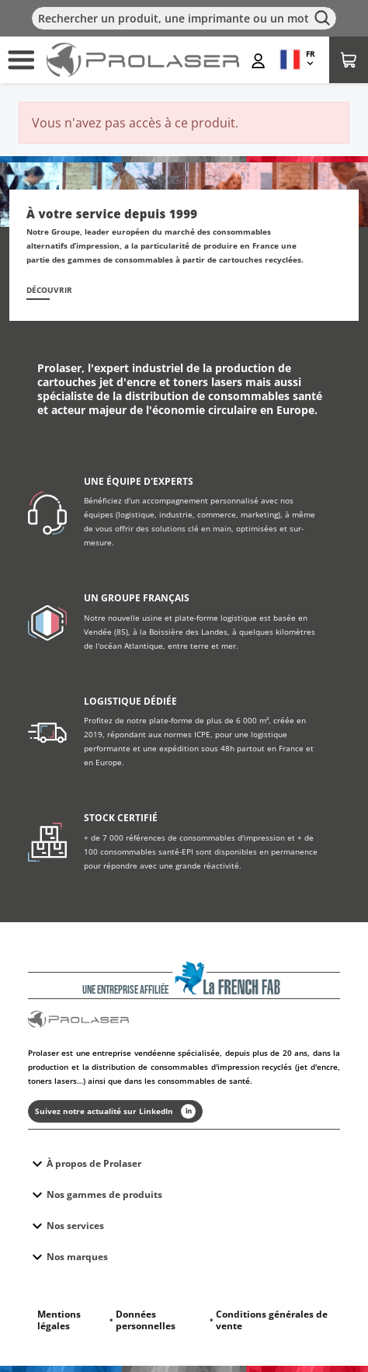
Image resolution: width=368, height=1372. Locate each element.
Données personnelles (145, 1320)
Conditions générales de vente (272, 1320)
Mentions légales (59, 1320)
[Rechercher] (184, 18)
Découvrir (49, 290)
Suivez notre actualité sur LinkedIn (115, 1111)
